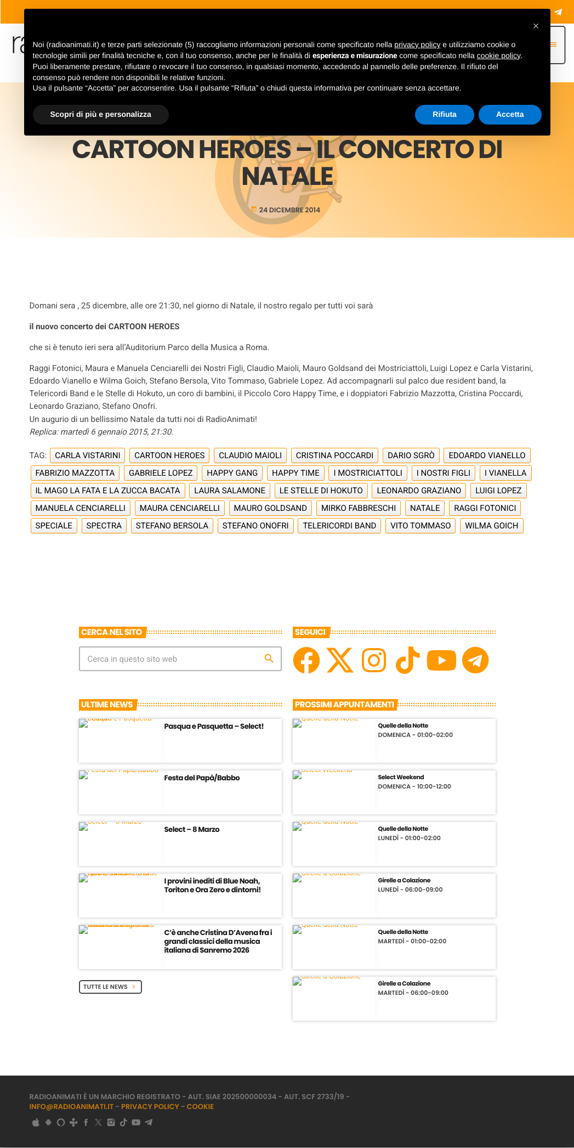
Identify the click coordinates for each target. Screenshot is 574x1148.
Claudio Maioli (250, 456)
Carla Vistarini (87, 456)
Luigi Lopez (498, 491)
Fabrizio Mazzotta (75, 474)
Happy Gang (232, 474)
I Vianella (506, 474)
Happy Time (296, 474)
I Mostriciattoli (367, 474)
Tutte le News (110, 987)
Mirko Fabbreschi (358, 509)
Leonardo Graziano (419, 491)
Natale (425, 509)
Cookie (200, 1107)
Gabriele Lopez (160, 474)
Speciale (54, 526)
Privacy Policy (150, 1107)
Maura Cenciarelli (180, 509)
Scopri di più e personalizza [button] (100, 114)
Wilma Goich (491, 526)
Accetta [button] (510, 114)
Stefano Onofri (256, 526)
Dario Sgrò (411, 456)
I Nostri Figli (443, 474)
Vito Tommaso (420, 526)
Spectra (104, 526)
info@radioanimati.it (72, 1107)
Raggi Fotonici (485, 509)
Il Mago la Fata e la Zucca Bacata (108, 491)
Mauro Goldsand (271, 509)
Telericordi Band (339, 526)
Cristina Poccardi (335, 456)
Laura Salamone (229, 491)
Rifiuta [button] (445, 114)
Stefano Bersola (172, 526)
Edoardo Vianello (486, 456)
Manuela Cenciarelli (81, 509)
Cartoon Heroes (169, 456)
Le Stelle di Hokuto (321, 491)
